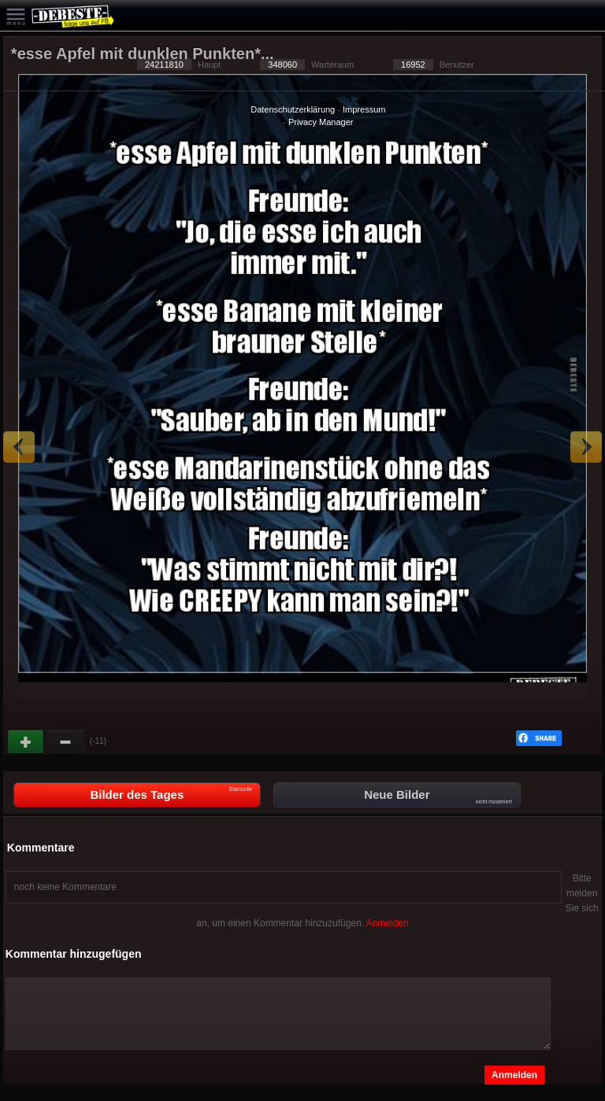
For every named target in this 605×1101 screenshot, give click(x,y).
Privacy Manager (321, 122)
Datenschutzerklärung (293, 109)
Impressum (364, 109)
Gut (26, 742)
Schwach (66, 742)
